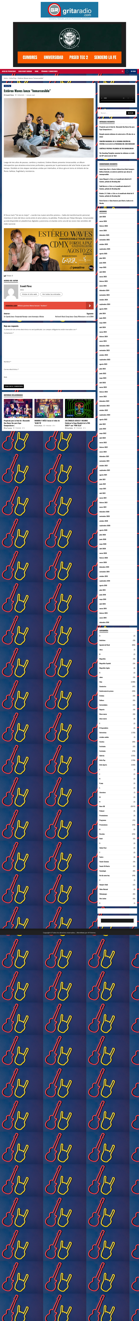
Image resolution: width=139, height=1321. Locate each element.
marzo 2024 (103, 332)
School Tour (103, 848)
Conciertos (102, 686)
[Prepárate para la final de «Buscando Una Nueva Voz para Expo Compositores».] (18, 408)
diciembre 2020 (104, 511)
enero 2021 (102, 507)
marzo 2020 (103, 553)
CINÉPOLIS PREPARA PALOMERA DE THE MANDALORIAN (116, 148)
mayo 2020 (102, 544)
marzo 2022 (103, 442)
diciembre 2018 (104, 622)
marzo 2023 (103, 387)
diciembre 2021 (104, 456)
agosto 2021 (103, 475)
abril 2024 (102, 327)
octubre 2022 (103, 410)
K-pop (101, 783)
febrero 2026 (103, 226)
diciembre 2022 (104, 401)
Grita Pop (7, 86)
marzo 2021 (103, 498)
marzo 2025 (103, 276)
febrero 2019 (103, 613)
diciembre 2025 (104, 235)
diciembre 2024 (104, 290)
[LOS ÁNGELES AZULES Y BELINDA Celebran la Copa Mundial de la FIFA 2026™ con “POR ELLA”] (79, 408)
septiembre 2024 (104, 304)
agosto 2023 (103, 364)
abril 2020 (102, 548)
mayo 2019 (102, 599)
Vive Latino (102, 898)
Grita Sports (103, 765)
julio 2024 (102, 313)
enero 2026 (103, 230)
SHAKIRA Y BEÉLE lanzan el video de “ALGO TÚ (47, 421)
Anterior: (26, 315)
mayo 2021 (102, 488)
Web (5, 377)
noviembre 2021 (104, 461)
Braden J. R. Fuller (105, 193)
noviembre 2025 (104, 240)
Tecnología (102, 871)
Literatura (102, 792)
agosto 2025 (103, 253)
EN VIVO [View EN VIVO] (130, 71)
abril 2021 (102, 493)
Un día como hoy (104, 875)
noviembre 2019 (104, 571)
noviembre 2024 (104, 295)
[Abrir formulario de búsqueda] (122, 71)
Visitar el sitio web (29, 294)
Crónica (101, 696)
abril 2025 (102, 272)
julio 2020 (102, 535)
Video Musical (103, 889)
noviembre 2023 (104, 350)
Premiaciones (103, 815)
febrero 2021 (103, 502)
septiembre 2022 (104, 415)
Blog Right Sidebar (25, 71)
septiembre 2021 (104, 470)
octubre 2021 (103, 465)
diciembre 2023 (104, 346)
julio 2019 (102, 590)
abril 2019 (102, 604)
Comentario (9, 333)
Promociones (103, 825)
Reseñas (102, 834)
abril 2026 (102, 216)
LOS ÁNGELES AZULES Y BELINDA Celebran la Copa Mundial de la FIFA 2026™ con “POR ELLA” (77, 423)
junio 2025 (102, 263)
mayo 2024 (102, 323)
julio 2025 (102, 258)
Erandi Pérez (10, 95)
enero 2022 (103, 452)
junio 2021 (102, 484)
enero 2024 (103, 341)
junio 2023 (102, 373)
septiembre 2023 (104, 359)
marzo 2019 (103, 608)
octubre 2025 (103, 244)
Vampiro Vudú (103, 885)
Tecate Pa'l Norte (104, 866)
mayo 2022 (102, 433)
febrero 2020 (103, 558)
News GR (24, 415)
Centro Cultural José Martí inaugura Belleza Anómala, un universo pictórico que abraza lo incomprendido (116, 171)
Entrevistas (102, 732)
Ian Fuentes (8, 428)
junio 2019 (102, 595)
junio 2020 (102, 539)
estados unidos (104, 737)
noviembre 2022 (104, 405)
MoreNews (81, 933)
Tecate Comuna (104, 861)
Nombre (7, 362)
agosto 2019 (103, 585)
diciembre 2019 (104, 567)
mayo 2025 (102, 267)
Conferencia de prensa (106, 691)
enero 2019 (103, 618)
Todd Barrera (103, 186)
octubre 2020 (103, 521)
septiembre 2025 (104, 249)
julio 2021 (102, 479)
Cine (100, 682)
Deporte (101, 709)
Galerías (101, 755)
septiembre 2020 (104, 525)
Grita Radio (39, 425)
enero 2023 (103, 396)
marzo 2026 (103, 221)
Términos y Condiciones (49, 71)
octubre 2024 (103, 299)
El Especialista (103, 728)
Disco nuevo (103, 714)
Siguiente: (71, 315)
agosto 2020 (103, 530)
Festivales (102, 746)
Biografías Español (105, 663)
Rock (101, 838)
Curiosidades (103, 705)
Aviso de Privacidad (9, 71)
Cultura (101, 700)
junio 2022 (102, 429)
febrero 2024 (103, 336)
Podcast (101, 811)
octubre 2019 (103, 576)
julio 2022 (102, 424)
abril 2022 (102, 438)
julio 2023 (102, 369)
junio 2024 (102, 318)
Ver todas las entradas (51, 294)
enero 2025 (103, 286)
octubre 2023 (103, 355)
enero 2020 (103, 562)
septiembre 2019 (104, 581)
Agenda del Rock (104, 645)
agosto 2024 (103, 309)
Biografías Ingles (104, 668)
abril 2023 (102, 382)
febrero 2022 (103, 447)
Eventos (101, 742)
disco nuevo (103, 719)
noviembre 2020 (104, 516)
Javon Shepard (103, 179)
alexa (101, 649)
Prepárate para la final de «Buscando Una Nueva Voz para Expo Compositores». (17, 423)
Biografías (102, 659)
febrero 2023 (103, 392)
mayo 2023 (102, 378)
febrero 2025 (103, 281)
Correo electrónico (11, 369)
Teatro (101, 857)
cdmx (101, 677)
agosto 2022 (103, 419)
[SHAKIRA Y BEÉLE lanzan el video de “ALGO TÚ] (48, 408)
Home (36, 71)
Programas (102, 820)
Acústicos (9, 415)
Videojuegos (103, 894)
